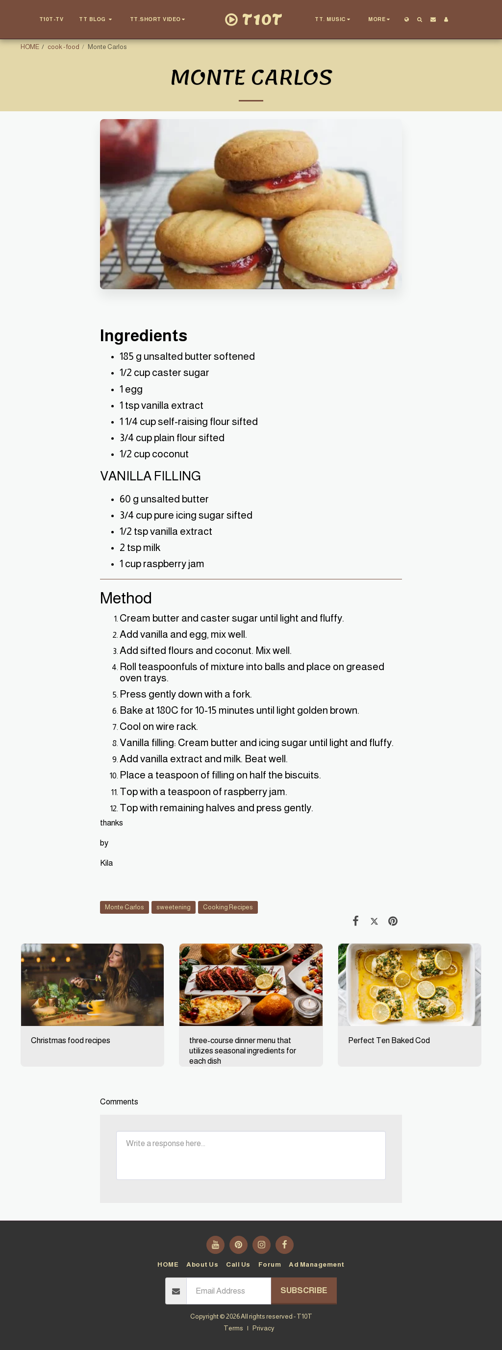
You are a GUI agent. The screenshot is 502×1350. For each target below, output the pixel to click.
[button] (97, 19)
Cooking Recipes (228, 907)
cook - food (63, 46)
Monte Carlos (124, 907)
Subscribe (303, 1290)
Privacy (263, 1328)
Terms (233, 1328)
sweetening (173, 907)
